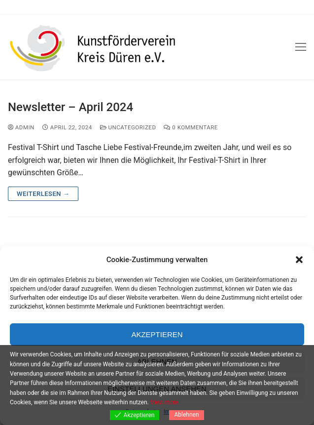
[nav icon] (300, 47)
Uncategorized (128, 127)
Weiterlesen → (43, 193)
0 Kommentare (190, 127)
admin (21, 127)
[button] (299, 260)
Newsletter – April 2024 (70, 107)
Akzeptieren (156, 334)
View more (164, 402)
